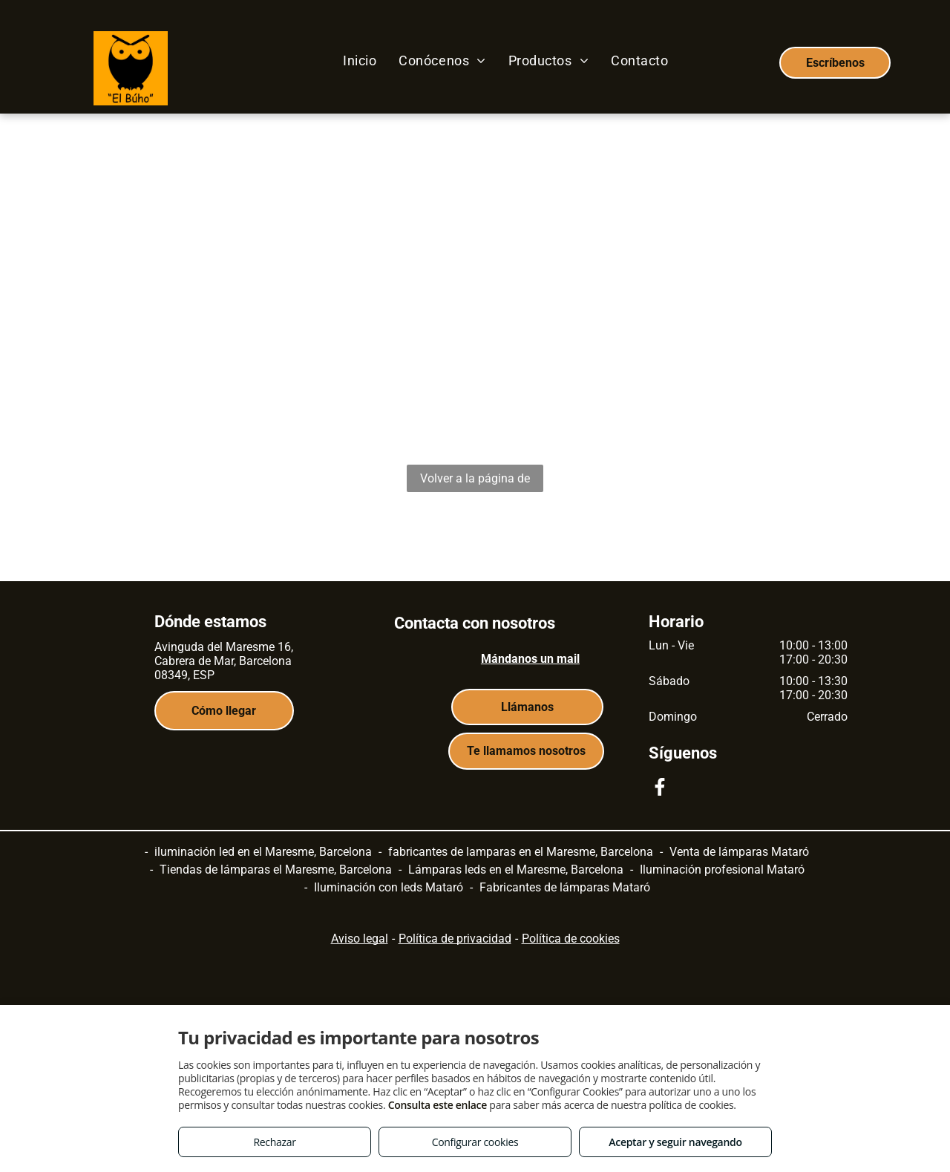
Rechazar (274, 1142)
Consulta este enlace (437, 1105)
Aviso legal (359, 939)
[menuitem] (359, 60)
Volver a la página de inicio (475, 481)
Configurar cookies (475, 1142)
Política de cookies (571, 939)
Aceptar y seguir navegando (675, 1142)
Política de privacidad (455, 939)
